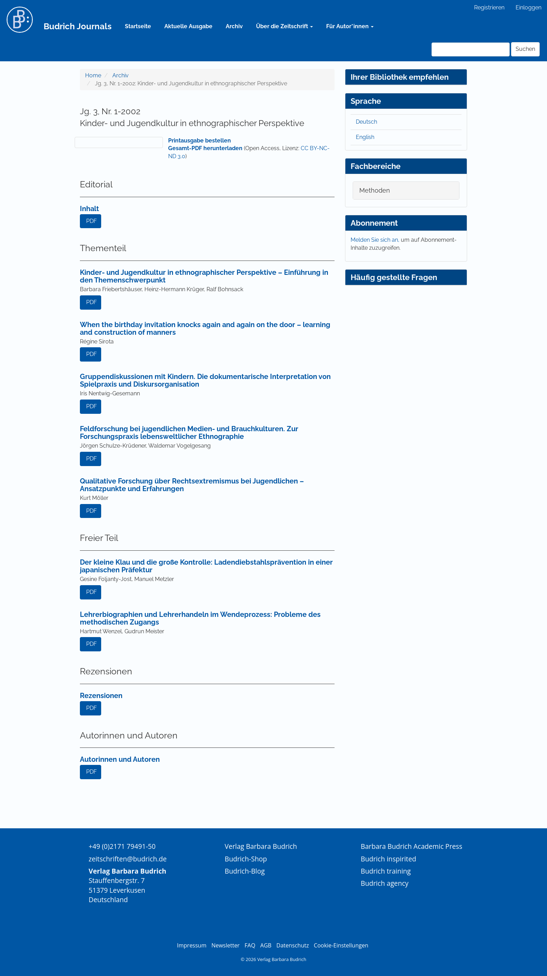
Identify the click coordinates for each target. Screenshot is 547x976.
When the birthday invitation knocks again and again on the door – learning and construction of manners (205, 328)
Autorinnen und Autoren (120, 759)
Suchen (525, 49)
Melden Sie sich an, (376, 240)
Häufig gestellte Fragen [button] (394, 277)
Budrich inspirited (388, 858)
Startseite (138, 26)
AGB (265, 945)
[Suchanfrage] (471, 49)
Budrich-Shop (246, 858)
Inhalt (89, 208)
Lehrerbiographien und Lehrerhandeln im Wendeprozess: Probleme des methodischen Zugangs (200, 618)
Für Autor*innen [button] (350, 26)
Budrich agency (385, 883)
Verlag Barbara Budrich (261, 846)
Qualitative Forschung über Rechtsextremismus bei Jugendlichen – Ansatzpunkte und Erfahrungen (192, 485)
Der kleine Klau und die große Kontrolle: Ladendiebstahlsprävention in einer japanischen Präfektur (206, 566)
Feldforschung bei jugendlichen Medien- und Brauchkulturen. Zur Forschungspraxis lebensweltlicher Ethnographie (189, 433)
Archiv (234, 26)
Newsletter (225, 945)
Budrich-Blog (245, 871)
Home (93, 75)
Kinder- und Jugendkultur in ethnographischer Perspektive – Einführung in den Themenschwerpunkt (204, 276)
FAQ (250, 945)
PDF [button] (91, 221)
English (365, 137)
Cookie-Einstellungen (341, 945)
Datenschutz (292, 945)
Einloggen (528, 7)
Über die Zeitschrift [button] (284, 26)
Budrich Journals (78, 26)
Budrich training (386, 871)
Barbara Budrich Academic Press (411, 846)
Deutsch (366, 121)
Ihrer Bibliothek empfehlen (400, 77)
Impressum (191, 945)
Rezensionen (101, 695)
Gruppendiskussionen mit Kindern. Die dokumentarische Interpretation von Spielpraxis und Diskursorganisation (205, 380)
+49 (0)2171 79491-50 (122, 846)
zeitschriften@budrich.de (128, 858)
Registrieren (489, 7)
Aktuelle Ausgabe (188, 26)
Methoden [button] (374, 190)
